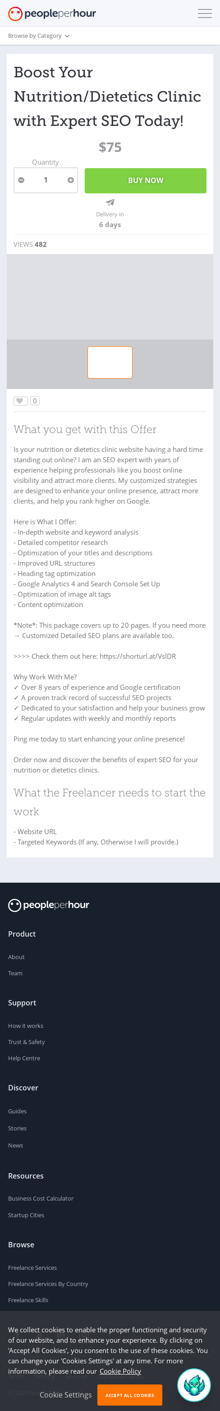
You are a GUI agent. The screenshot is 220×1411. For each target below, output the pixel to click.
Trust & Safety (26, 1042)
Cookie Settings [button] (66, 1395)
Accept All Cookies (129, 1395)
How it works (25, 1026)
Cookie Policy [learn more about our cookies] (120, 1370)
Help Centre (24, 1058)
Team (15, 973)
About (16, 957)
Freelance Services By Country (48, 1284)
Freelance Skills (28, 1300)
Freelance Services (32, 1268)
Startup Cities (26, 1215)
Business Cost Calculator (40, 1198)
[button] (203, 13)
